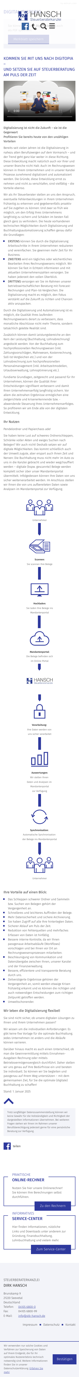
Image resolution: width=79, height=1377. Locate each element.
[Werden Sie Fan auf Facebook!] (25, 26)
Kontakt (71, 1324)
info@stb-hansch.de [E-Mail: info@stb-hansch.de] (31, 1316)
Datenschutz (51, 1324)
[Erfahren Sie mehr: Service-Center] (51, 1249)
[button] (34, 27)
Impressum (30, 1324)
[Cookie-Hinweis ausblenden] (64, 1359)
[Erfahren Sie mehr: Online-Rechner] (53, 1206)
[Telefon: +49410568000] (27, 1307)
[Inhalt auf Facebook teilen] (13, 1146)
